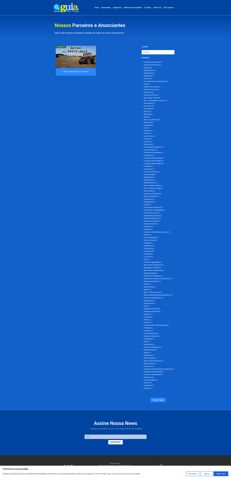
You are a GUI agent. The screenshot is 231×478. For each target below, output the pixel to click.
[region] (115, 472)
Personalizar (192, 474)
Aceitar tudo (221, 474)
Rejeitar (206, 474)
